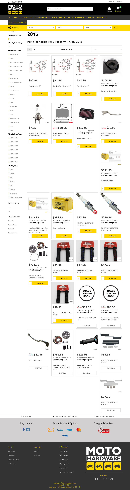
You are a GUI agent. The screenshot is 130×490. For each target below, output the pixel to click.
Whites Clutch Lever (35, 360)
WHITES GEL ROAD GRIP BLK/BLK (60, 271)
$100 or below (14, 138)
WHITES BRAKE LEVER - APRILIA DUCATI (108, 134)
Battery (12, 98)
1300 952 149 (16, 1)
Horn (11, 102)
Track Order (11, 455)
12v (11, 47)
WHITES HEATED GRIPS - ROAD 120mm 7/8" (85, 366)
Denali (11, 169)
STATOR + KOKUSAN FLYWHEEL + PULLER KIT (36, 276)
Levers (12, 86)
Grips (11, 130)
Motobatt (12, 181)
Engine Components (16, 70)
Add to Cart (40, 94)
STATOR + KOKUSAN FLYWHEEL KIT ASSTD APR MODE (61, 367)
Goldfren (12, 173)
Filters (11, 74)
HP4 (9, 207)
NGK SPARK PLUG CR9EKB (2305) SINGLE (85, 224)
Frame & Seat (14, 78)
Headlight (12, 31)
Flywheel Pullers (15, 118)
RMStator (12, 189)
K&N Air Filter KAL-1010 (84, 138)
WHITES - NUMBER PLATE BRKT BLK (109, 361)
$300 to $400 (14, 150)
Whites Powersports (16, 197)
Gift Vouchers (12, 464)
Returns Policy (12, 225)
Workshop (79, 17)
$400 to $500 (14, 154)
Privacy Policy (64, 455)
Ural (9, 211)
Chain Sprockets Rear (16, 66)
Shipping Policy (12, 233)
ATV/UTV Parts (58, 17)
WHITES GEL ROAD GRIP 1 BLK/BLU (85, 271)
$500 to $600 (14, 158)
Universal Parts (29, 17)
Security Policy (64, 468)
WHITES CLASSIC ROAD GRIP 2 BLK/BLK (62, 314)
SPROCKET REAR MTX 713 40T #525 (86, 319)
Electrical (90, 17)
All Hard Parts (44, 17)
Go (115, 27)
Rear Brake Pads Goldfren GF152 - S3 (61, 134)
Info (115, 85)
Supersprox (13, 193)
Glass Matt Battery (107, 181)
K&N (11, 177)
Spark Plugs (13, 106)
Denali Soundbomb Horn (109, 91)
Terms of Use (63, 451)
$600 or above (14, 162)
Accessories (14, 17)
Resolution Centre (13, 459)
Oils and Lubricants (17, 22)
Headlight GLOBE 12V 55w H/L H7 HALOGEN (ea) (38, 134)
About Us (111, 2)
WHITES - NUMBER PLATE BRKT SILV (109, 403)
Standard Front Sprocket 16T (62, 86)
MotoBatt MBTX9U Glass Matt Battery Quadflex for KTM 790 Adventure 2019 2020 (38, 230)
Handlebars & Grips (15, 82)
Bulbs (11, 126)
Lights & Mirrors (14, 90)
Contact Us (119, 2)
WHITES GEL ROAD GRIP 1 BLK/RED (109, 271)
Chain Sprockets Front (16, 62)
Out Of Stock (86, 326)
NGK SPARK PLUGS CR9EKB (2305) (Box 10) (109, 229)
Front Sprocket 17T (83, 86)
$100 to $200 (14, 142)
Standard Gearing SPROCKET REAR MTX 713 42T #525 (110, 319)
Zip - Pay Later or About (67, 472)
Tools (70, 17)
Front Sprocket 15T (35, 86)
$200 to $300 (14, 146)
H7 (10, 39)
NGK (11, 185)
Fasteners (102, 17)
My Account (11, 451)
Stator (11, 110)
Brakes (12, 58)
